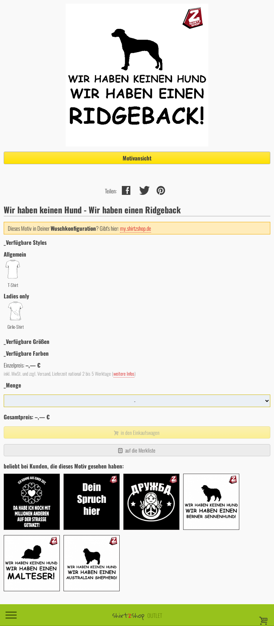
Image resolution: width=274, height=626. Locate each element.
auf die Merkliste (136, 450)
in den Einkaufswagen (136, 432)
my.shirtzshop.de (135, 228)
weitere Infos (123, 373)
